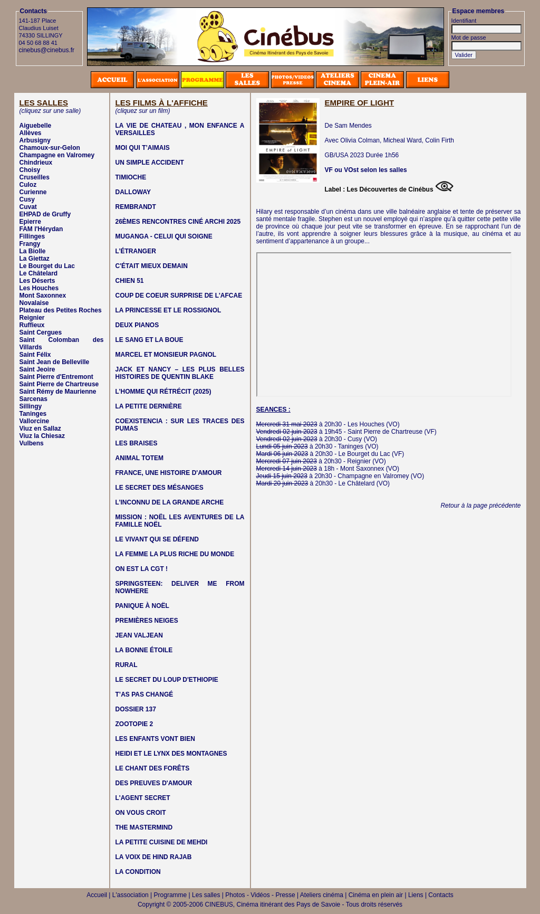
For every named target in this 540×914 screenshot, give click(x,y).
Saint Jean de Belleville (55, 362)
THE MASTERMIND (144, 827)
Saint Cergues (41, 332)
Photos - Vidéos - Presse (260, 895)
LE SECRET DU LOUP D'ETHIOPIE (166, 679)
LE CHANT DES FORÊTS (152, 768)
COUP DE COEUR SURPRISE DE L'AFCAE (179, 295)
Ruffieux (32, 325)
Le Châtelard (39, 273)
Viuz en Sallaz (40, 428)
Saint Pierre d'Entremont (56, 376)
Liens (415, 895)
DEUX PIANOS (137, 325)
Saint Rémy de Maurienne (58, 391)
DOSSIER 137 (135, 709)
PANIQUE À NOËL (142, 606)
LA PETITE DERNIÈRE (148, 406)
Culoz (28, 184)
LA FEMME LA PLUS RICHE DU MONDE (175, 554)
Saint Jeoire (37, 369)
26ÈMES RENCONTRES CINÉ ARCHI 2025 (178, 221)
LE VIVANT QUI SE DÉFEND (157, 539)
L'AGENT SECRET (142, 798)
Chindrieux (36, 162)
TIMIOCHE (131, 177)
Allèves (31, 133)
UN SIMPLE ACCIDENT (149, 162)
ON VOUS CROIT (140, 812)
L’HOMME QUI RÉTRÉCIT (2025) (163, 391)
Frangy (30, 243)
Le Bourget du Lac (47, 266)
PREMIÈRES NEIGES (146, 620)
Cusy (27, 199)
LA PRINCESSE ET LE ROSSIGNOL (168, 310)
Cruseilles (35, 177)
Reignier (32, 317)
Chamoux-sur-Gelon (50, 147)
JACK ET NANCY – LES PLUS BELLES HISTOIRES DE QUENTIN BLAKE (180, 373)
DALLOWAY (133, 192)
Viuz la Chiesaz (42, 436)
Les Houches (39, 288)
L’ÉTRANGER (135, 251)
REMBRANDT (135, 207)
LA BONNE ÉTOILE (144, 650)
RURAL (126, 665)
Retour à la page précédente (480, 505)
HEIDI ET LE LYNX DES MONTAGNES (171, 753)
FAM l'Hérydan (41, 229)
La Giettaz (35, 258)
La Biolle (33, 251)
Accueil (96, 895)
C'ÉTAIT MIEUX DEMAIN (151, 266)
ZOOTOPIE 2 (134, 724)
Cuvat (28, 207)
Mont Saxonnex (43, 295)
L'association (130, 895)
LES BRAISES (136, 443)
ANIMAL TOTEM (139, 458)
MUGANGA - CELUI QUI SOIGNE (164, 236)
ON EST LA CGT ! (141, 569)
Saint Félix (35, 354)
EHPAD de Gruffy (45, 214)
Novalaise (34, 303)
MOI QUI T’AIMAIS (142, 147)
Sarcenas (33, 399)
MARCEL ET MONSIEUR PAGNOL (166, 354)
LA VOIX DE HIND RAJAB (153, 857)
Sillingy (31, 406)
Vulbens (32, 443)
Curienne (33, 192)
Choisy (30, 170)
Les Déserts (37, 280)
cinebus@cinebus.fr (47, 50)
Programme (170, 895)
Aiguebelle (36, 125)
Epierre (30, 221)
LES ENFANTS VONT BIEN (155, 738)
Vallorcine (35, 421)
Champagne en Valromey (57, 155)
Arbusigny (35, 140)
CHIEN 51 (129, 280)
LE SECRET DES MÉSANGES (159, 487)
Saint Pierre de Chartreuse (59, 384)
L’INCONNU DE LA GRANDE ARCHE (169, 502)
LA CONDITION (138, 871)
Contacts (440, 895)
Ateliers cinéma (321, 895)
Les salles (206, 895)
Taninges (33, 413)
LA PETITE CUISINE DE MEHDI (161, 842)
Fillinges (32, 236)
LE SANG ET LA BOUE (149, 340)
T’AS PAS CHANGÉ (144, 694)
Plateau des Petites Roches (61, 310)
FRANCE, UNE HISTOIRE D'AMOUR (168, 473)
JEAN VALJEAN (139, 635)
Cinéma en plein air (376, 895)
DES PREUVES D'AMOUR (153, 783)
